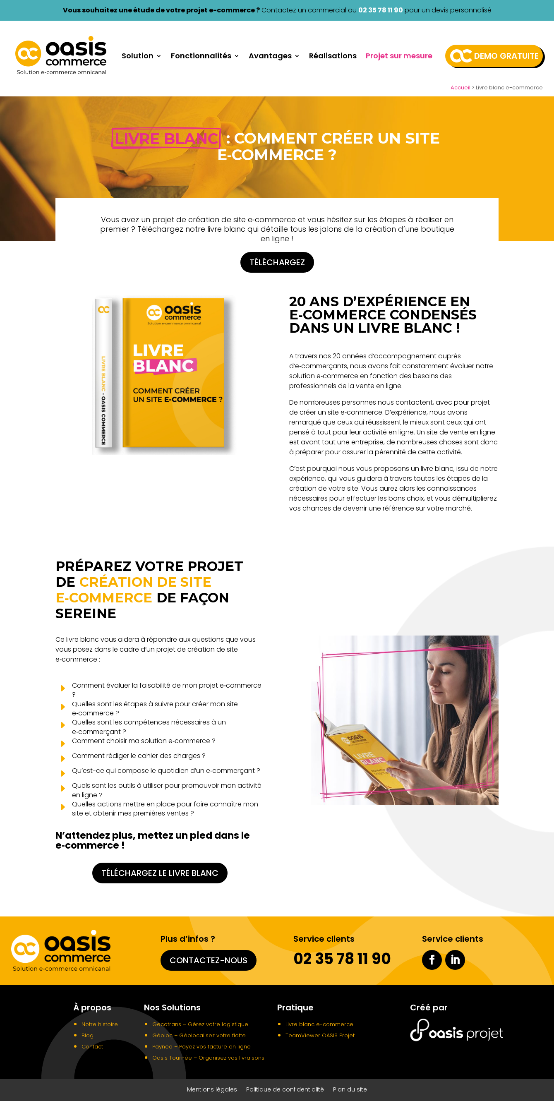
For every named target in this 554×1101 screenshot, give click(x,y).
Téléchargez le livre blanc (159, 873)
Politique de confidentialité (285, 1090)
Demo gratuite (506, 56)
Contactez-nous (208, 960)
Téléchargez (277, 262)
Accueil (460, 87)
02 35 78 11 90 (380, 10)
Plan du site (350, 1090)
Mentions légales (212, 1090)
